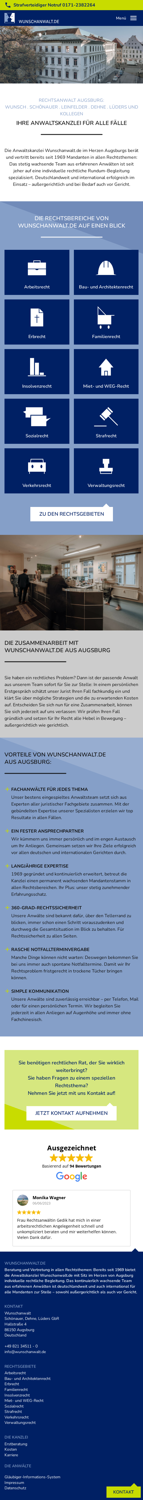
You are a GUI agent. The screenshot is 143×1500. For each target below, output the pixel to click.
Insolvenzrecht (17, 1395)
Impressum (14, 1482)
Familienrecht (16, 1389)
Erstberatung (15, 1444)
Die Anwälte (17, 1466)
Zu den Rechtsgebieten (71, 514)
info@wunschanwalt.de (25, 1352)
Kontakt (123, 1492)
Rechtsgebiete (20, 1366)
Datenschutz (15, 1488)
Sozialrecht (14, 1406)
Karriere (11, 1455)
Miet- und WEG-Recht (24, 1400)
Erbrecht (11, 1384)
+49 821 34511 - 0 (21, 1346)
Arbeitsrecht (15, 1373)
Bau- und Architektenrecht (27, 1378)
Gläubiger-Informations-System (32, 1477)
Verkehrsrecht (16, 1417)
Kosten (10, 1449)
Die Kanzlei (16, 1437)
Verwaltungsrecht (20, 1422)
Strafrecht (13, 1411)
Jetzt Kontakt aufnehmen (71, 1113)
